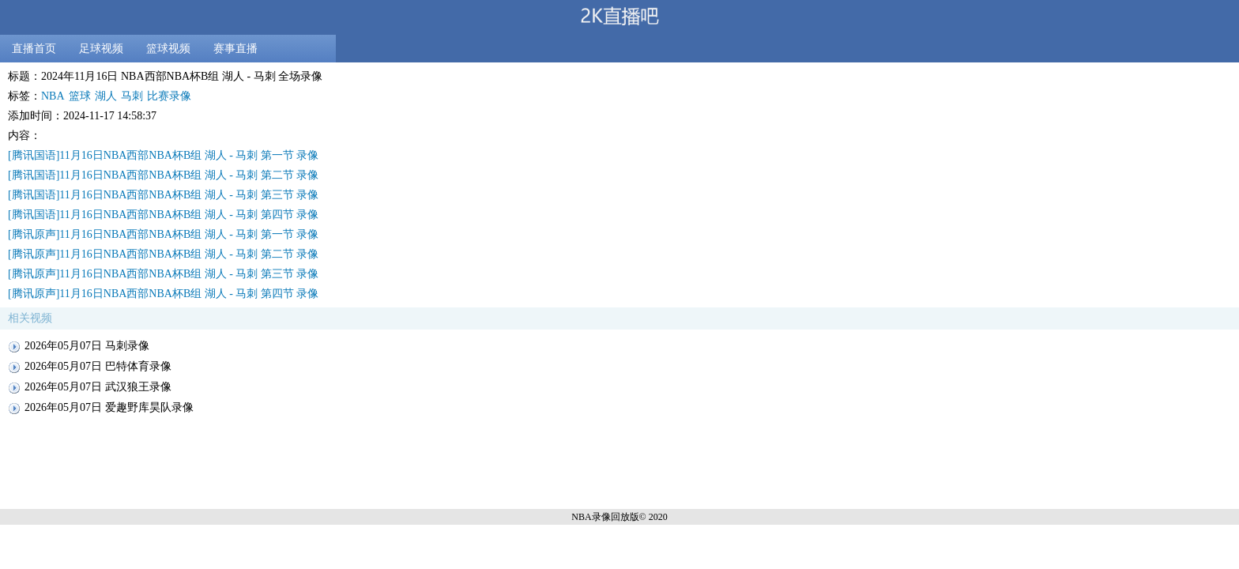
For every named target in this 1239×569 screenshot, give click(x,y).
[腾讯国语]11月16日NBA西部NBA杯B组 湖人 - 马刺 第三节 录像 (163, 195)
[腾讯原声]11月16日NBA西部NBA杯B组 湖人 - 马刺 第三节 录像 (163, 274)
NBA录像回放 (600, 516)
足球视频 (101, 49)
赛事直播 (235, 49)
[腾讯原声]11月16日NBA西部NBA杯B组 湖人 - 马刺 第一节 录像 (163, 234)
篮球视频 (168, 49)
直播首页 (34, 49)
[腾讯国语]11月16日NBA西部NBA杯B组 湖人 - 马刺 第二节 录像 (163, 175)
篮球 (80, 96)
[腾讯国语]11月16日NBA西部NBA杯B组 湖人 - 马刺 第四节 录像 (163, 214)
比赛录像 (169, 96)
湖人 (106, 96)
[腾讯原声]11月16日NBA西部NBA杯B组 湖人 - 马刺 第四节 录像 (163, 294)
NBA (53, 96)
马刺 (132, 96)
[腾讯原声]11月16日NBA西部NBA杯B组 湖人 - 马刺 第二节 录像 (163, 254)
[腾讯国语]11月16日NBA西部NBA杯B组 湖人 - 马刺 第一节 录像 (163, 155)
